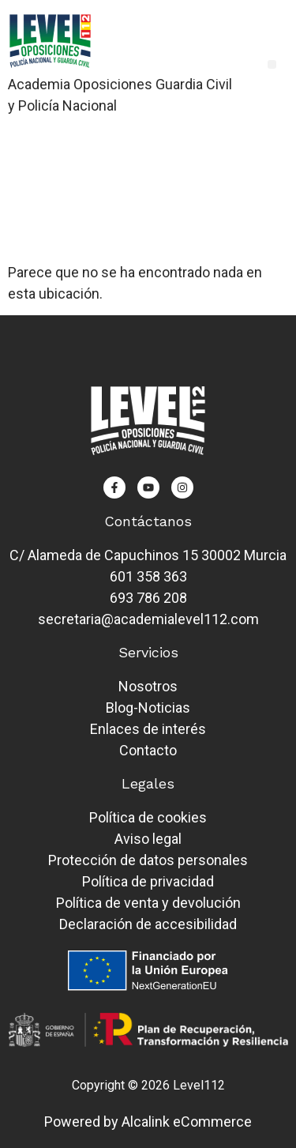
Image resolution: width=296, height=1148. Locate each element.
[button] (272, 64)
